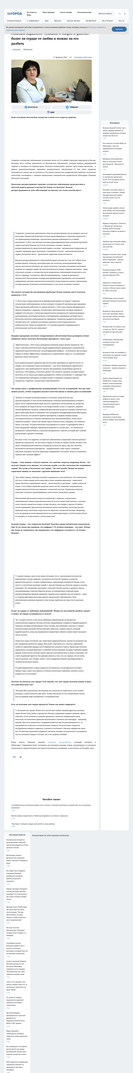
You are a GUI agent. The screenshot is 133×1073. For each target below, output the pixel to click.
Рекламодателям (84, 12)
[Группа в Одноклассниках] (96, 996)
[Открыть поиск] (120, 14)
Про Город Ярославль (10, 995)
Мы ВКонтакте (91, 21)
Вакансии (57, 21)
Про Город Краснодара (45, 999)
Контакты (57, 1007)
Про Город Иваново (78, 992)
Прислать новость (105, 13)
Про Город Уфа (60, 995)
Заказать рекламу (73, 21)
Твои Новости (25, 992)
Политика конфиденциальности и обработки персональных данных (23, 1044)
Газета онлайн (66, 12)
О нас (31, 1007)
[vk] (14, 757)
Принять (119, 29)
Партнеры (57, 1012)
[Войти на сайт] (125, 14)
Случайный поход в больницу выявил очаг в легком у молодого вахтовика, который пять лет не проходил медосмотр (51, 808)
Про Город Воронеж (61, 992)
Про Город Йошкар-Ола (45, 992)
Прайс (6, 1012)
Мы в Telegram (107, 21)
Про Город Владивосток (28, 999)
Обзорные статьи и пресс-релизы (64, 1009)
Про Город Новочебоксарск (12, 992)
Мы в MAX (122, 21)
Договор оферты (34, 1009)
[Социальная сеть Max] (51, 112)
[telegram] (21, 757)
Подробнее (66, 1041)
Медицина (27, 49)
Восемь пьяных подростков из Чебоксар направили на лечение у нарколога (51, 817)
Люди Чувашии (48, 12)
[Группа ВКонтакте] (31, 107)
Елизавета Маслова (83, 57)
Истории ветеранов (14, 21)
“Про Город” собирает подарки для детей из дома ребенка (51, 825)
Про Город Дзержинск (10, 999)
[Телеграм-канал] (72, 107)
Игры (29, 15)
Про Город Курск (26, 995)
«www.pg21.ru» (18, 1016)
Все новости (32, 12)
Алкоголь (16, 49)
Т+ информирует (33, 21)
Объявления (7, 1009)
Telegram (6, 1007)
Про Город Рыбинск (44, 995)
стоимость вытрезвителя (59, 742)
